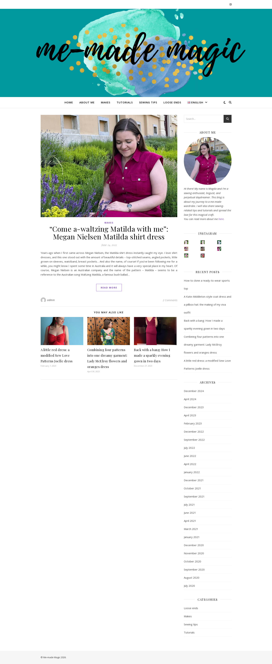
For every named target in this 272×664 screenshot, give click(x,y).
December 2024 (194, 391)
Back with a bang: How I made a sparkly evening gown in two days (152, 355)
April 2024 (190, 399)
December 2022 (194, 431)
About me (87, 102)
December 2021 (194, 480)
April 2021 (190, 521)
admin (51, 300)
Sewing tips (148, 102)
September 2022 (194, 439)
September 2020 (194, 569)
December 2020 (194, 545)
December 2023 (194, 407)
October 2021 (192, 488)
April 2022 (190, 464)
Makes (105, 102)
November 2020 (194, 553)
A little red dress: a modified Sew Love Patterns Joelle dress (57, 355)
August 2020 (191, 577)
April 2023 (190, 415)
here (221, 219)
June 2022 (190, 456)
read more (109, 287)
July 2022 (189, 447)
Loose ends (172, 102)
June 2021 (190, 512)
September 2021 (194, 496)
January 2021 (192, 537)
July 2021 (189, 504)
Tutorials (125, 102)
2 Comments (170, 300)
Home (69, 102)
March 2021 (191, 529)
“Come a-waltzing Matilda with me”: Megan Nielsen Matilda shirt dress (108, 232)
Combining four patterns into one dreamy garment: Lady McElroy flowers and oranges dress (204, 344)
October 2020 (192, 561)
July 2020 (189, 585)
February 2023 (193, 423)
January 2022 (192, 472)
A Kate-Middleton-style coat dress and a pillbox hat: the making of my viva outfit (207, 304)
